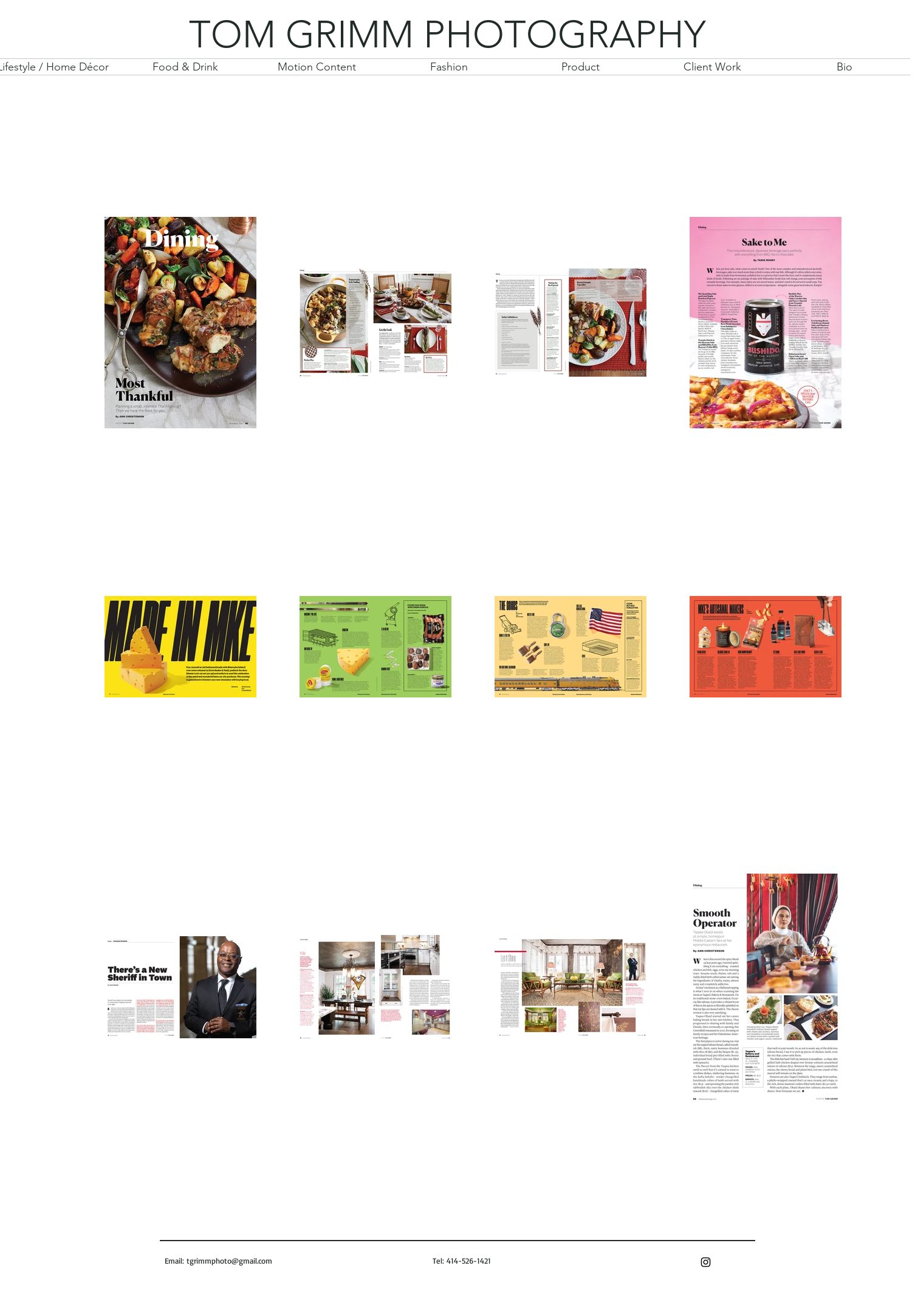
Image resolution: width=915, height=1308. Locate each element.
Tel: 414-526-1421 (460, 1260)
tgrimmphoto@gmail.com (229, 1260)
